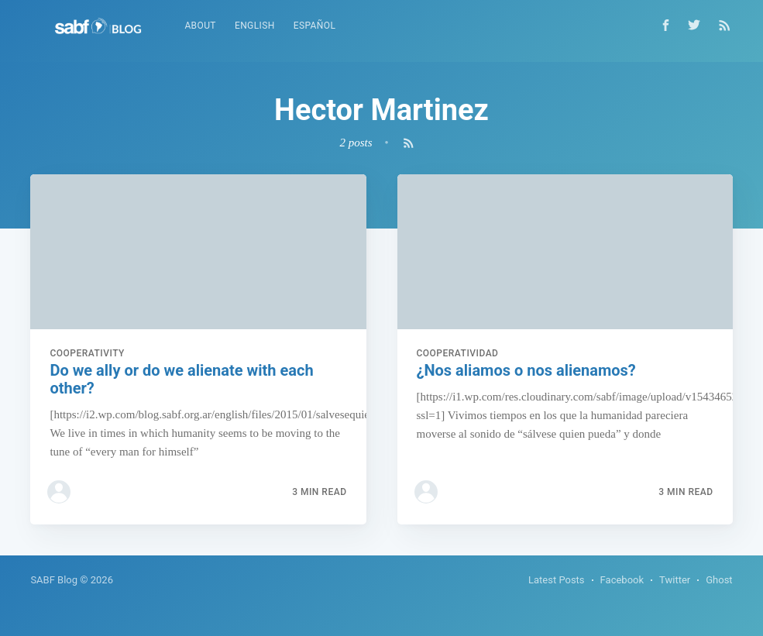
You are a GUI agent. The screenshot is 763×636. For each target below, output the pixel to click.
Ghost (719, 580)
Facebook (622, 580)
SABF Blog (53, 580)
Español (315, 25)
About (200, 25)
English (255, 25)
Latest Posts (556, 580)
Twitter (674, 580)
